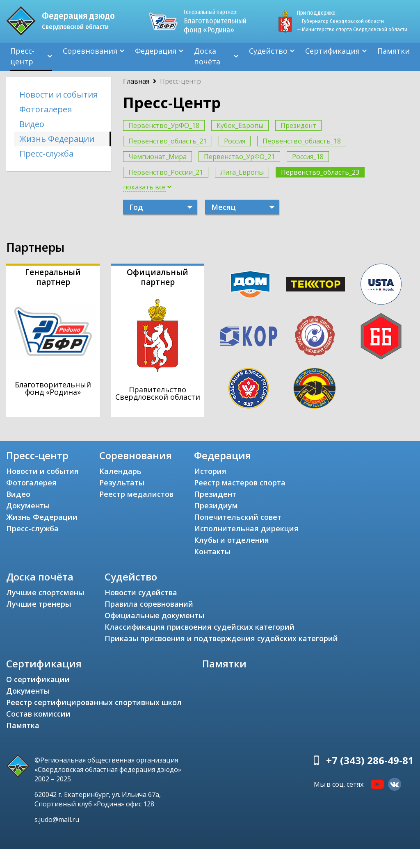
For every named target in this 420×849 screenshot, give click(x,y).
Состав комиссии (38, 714)
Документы (28, 505)
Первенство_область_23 (320, 172)
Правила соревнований (149, 604)
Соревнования (90, 51)
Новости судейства (141, 592)
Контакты (212, 551)
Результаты (121, 482)
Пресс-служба (46, 153)
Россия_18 (308, 156)
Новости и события (58, 94)
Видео (31, 124)
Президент (298, 125)
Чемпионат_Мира (157, 156)
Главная (136, 81)
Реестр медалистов (136, 494)
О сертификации (38, 679)
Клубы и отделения (231, 540)
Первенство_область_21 (167, 141)
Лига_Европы (242, 172)
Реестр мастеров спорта (239, 482)
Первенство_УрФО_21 (239, 156)
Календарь (120, 471)
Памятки (393, 51)
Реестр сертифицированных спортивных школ (94, 702)
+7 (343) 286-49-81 (370, 760)
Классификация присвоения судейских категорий (199, 627)
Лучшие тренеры (38, 604)
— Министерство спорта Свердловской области (352, 29)
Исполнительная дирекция (246, 528)
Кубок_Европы (240, 125)
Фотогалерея (45, 109)
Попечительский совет (237, 517)
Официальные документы (154, 615)
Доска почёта (207, 56)
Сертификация (332, 51)
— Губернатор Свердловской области (340, 21)
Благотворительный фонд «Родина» (215, 21)
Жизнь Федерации (56, 138)
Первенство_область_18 (301, 141)
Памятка (22, 725)
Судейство (268, 51)
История (210, 471)
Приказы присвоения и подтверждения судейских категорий (221, 638)
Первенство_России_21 (165, 172)
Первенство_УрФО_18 (163, 125)
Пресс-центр (22, 56)
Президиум (216, 505)
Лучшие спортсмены (45, 592)
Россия (234, 141)
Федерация (155, 51)
